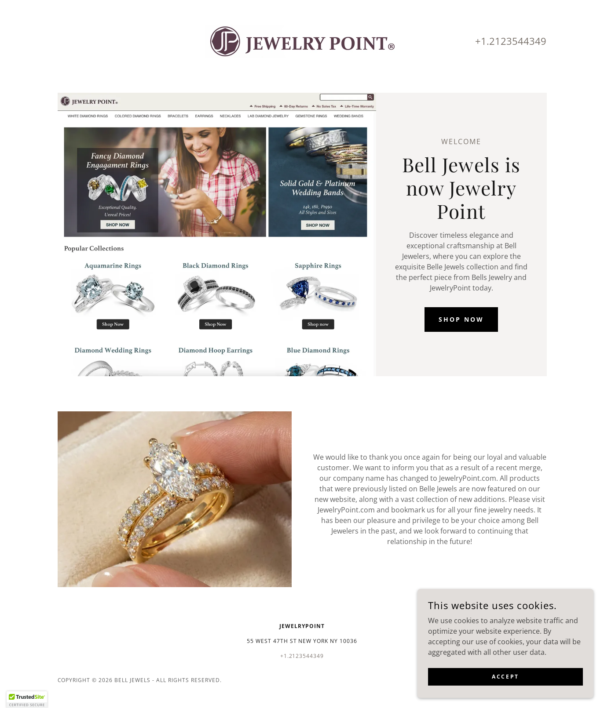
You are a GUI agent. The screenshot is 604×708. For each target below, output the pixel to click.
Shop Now (461, 319)
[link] (302, 40)
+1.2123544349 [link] (510, 40)
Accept (505, 682)
